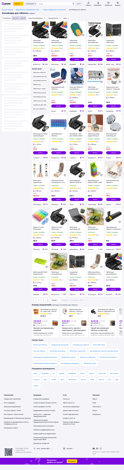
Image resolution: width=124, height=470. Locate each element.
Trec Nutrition (114, 379)
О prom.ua (66, 404)
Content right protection (70, 420)
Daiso (62, 385)
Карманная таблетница (87, 362)
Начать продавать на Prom (42, 412)
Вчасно (95, 416)
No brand (36, 385)
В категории (31, 4)
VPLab (92, 385)
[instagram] (100, 454)
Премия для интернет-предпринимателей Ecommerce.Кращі (45, 426)
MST (109, 385)
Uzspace (61, 379)
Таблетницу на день (89, 369)
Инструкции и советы (11, 433)
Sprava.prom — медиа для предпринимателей (41, 421)
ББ (54, 379)
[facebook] (97, 454)
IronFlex (53, 385)
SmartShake (72, 379)
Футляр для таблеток (40, 350)
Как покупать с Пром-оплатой (13, 420)
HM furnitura (72, 385)
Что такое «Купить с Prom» (12, 416)
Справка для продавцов (41, 404)
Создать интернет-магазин (42, 408)
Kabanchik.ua (97, 412)
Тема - (41, 454)
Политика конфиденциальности (43, 435)
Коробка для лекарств (68, 362)
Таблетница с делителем (77, 356)
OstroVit (83, 385)
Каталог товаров (7, 10)
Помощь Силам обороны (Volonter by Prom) (71, 428)
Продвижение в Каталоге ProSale (44, 416)
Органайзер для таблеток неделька (45, 369)
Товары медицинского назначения (54, 10)
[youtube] (94, 454)
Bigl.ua (95, 404)
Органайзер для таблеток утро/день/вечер (104, 356)
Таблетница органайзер (57, 356)
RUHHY (82, 379)
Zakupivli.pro (97, 420)
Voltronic (101, 385)
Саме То (91, 379)
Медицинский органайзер (60, 350)
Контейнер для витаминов (108, 362)
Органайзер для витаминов (70, 369)
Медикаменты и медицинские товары (28, 10)
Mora (45, 385)
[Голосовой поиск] (73, 4)
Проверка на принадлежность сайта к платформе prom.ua (16, 428)
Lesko (35, 379)
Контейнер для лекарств (81, 350)
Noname (36, 391)
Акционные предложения (12, 412)
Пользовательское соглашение (43, 431)
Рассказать (72, 466)
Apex (116, 385)
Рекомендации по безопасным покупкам (17, 424)
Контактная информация (71, 412)
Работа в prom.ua (68, 408)
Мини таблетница (99, 350)
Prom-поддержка (9, 408)
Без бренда (45, 379)
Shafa (94, 408)
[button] (40, 59)
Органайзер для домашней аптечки (45, 362)
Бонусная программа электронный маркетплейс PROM (44, 444)
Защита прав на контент (71, 416)
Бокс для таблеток (39, 356)
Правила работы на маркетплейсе (44, 439)
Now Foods (102, 379)
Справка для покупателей (12, 404)
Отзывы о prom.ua (69, 424)
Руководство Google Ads (41, 449)
